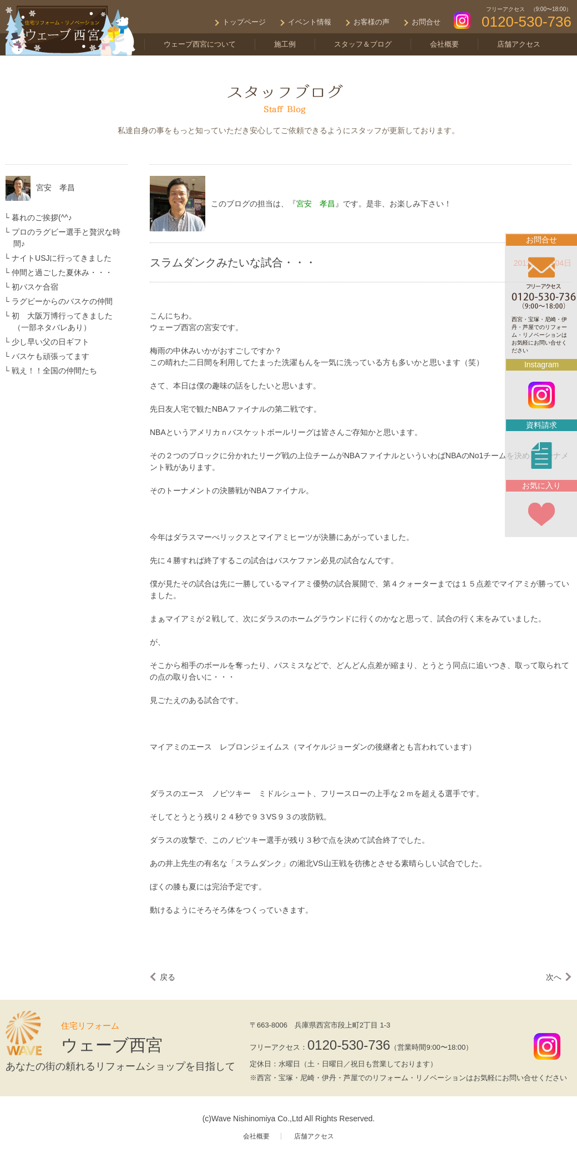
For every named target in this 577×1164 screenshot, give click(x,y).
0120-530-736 (348, 1045)
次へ (553, 977)
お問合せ (426, 22)
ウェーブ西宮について (200, 44)
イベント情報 (309, 22)
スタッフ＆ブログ (363, 44)
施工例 (285, 44)
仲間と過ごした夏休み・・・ (62, 272)
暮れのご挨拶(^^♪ (42, 217)
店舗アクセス (518, 44)
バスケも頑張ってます (50, 356)
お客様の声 (371, 22)
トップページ (244, 22)
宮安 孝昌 (55, 187)
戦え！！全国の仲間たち (54, 370)
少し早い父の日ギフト (50, 341)
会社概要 (444, 44)
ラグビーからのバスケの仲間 (62, 301)
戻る (167, 977)
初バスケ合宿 (35, 286)
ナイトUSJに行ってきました (62, 258)
